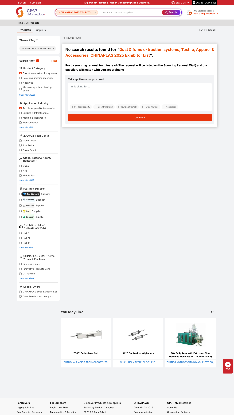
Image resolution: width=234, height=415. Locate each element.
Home (20, 22)
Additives (28, 82)
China (26, 166)
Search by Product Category (99, 407)
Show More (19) (26, 127)
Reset (54, 60)
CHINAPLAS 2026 (143, 407)
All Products (32, 22)
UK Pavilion (29, 273)
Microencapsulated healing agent (37, 89)
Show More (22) (26, 278)
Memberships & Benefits (63, 412)
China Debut (29, 150)
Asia (25, 170)
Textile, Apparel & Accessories (39, 108)
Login (53, 407)
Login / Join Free (25, 407)
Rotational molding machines (38, 78)
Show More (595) (27, 95)
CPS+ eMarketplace (179, 402)
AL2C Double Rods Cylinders (138, 353)
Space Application (143, 412)
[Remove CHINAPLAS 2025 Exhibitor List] (95, 12)
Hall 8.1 (26, 242)
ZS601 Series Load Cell (86, 353)
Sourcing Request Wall (179, 65)
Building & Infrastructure (36, 113)
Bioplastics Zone (31, 264)
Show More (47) (26, 180)
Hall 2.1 (26, 233)
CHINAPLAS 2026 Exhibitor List (40, 291)
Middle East (29, 175)
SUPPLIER (35, 2)
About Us (172, 407)
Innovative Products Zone (36, 268)
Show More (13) (26, 247)
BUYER (22, 2)
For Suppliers (58, 402)
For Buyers (23, 402)
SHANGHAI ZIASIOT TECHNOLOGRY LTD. (86, 362)
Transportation (30, 122)
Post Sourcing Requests (29, 412)
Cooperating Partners (178, 412)
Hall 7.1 (26, 238)
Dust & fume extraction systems (40, 73)
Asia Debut (29, 145)
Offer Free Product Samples (38, 296)
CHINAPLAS (141, 402)
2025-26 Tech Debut (95, 412)
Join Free (63, 407)
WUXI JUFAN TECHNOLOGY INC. (138, 362)
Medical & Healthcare (34, 117)
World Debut (29, 140)
